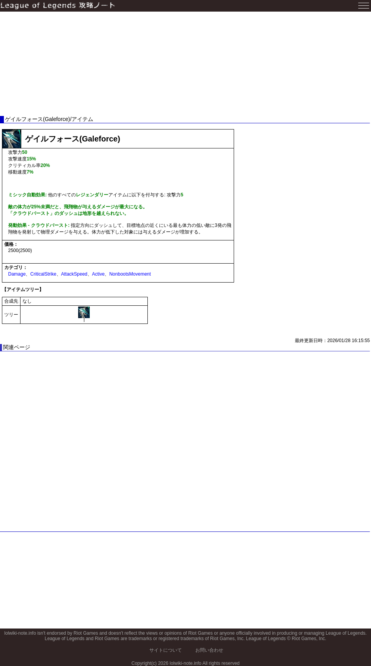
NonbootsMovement (129, 274)
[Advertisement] (185, 63)
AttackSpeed (74, 274)
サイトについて (165, 650)
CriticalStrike (43, 274)
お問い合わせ (209, 650)
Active (98, 274)
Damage (17, 274)
